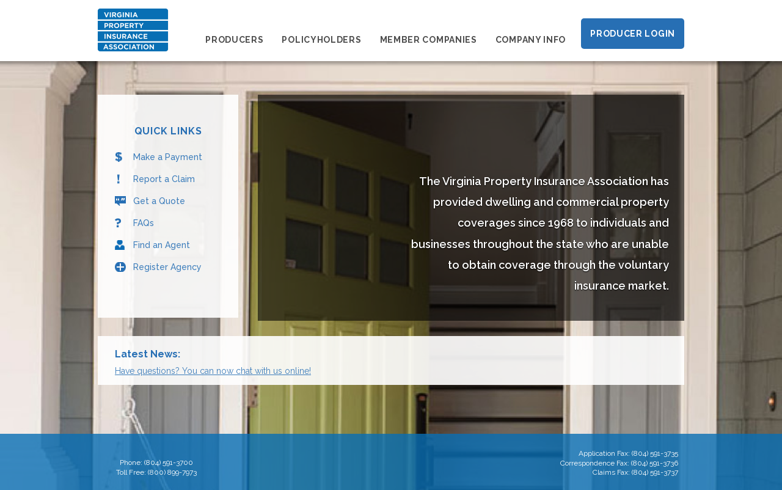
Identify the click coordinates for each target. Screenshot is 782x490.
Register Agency (167, 267)
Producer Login (632, 33)
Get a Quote (159, 201)
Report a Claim (164, 179)
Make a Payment (167, 157)
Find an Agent (161, 245)
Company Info (530, 40)
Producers (234, 40)
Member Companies (428, 40)
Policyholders (321, 40)
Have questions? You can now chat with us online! (213, 371)
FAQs (143, 223)
